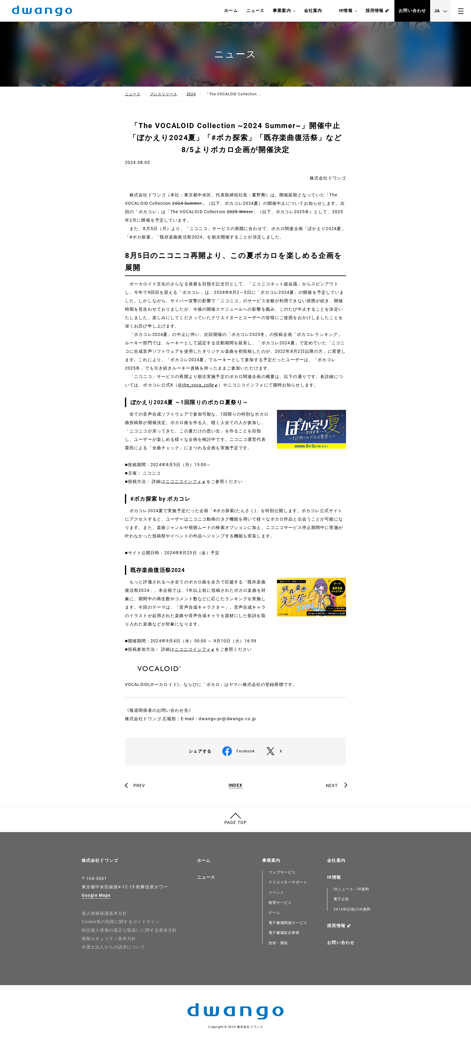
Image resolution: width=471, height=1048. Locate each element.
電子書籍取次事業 (284, 933)
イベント (276, 892)
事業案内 (284, 11)
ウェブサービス (282, 872)
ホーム (231, 10)
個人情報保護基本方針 (104, 913)
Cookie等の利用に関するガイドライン (121, 921)
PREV (139, 785)
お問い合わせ (412, 10)
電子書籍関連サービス (288, 923)
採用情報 (375, 10)
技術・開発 (278, 943)
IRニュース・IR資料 (351, 889)
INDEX (235, 785)
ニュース (255, 10)
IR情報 (348, 11)
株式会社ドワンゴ (100, 860)
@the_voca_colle (196, 385)
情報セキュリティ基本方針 (109, 938)
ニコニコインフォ (184, 481)
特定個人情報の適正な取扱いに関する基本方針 (129, 930)
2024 (191, 94)
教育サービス (280, 903)
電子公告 (341, 899)
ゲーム (274, 913)
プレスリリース (163, 94)
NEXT (332, 785)
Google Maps (96, 895)
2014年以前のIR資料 (352, 909)
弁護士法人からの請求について (113, 947)
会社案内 (313, 10)
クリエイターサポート (288, 882)
